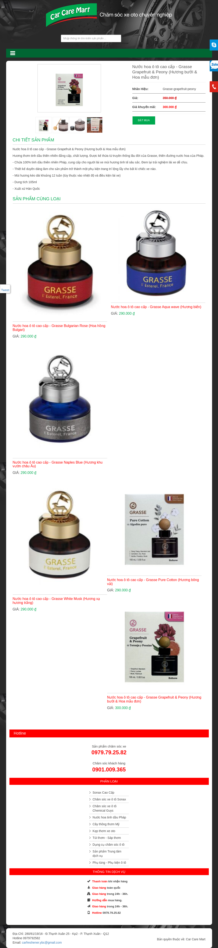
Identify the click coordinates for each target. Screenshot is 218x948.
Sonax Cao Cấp (103, 792)
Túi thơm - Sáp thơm (107, 838)
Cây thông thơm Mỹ (106, 824)
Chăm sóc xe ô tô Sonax (109, 799)
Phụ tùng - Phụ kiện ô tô (109, 862)
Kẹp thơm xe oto (104, 831)
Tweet (5, 290)
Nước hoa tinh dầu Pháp (109, 817)
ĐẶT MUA (144, 120)
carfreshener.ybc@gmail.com (42, 942)
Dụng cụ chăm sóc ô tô (109, 844)
